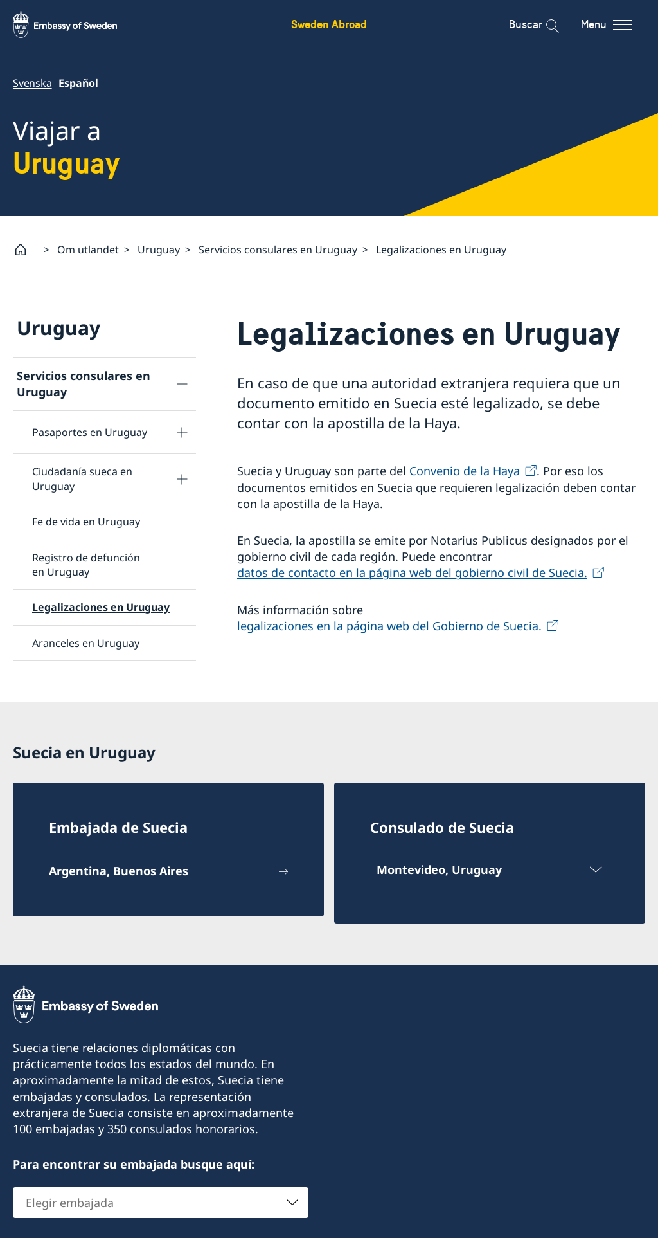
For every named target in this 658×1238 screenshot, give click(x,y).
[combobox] (160, 1202)
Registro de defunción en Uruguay (86, 564)
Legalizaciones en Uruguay (101, 607)
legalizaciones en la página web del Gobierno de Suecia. (389, 625)
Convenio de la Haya (464, 470)
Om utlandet (88, 249)
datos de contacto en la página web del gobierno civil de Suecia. (412, 572)
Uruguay (159, 249)
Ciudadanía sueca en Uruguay (82, 478)
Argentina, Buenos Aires (118, 870)
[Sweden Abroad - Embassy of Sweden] (77, 24)
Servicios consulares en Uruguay (278, 249)
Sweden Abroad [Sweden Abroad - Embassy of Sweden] (329, 24)
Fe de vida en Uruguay (86, 521)
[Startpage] (26, 249)
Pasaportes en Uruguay (89, 432)
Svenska (32, 83)
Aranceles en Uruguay (85, 642)
